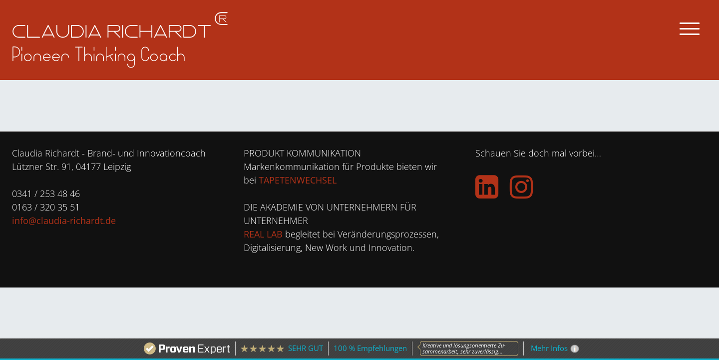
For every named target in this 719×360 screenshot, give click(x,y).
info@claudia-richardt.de (64, 220)
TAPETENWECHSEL (298, 180)
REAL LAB (263, 234)
